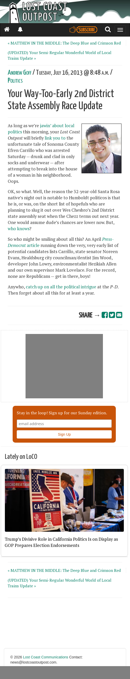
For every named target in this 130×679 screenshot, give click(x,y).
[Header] (65, 11)
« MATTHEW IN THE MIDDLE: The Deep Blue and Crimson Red (64, 43)
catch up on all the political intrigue (61, 287)
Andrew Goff (19, 72)
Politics (15, 80)
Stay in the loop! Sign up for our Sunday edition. (62, 413)
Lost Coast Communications (45, 657)
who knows (18, 228)
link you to (55, 138)
